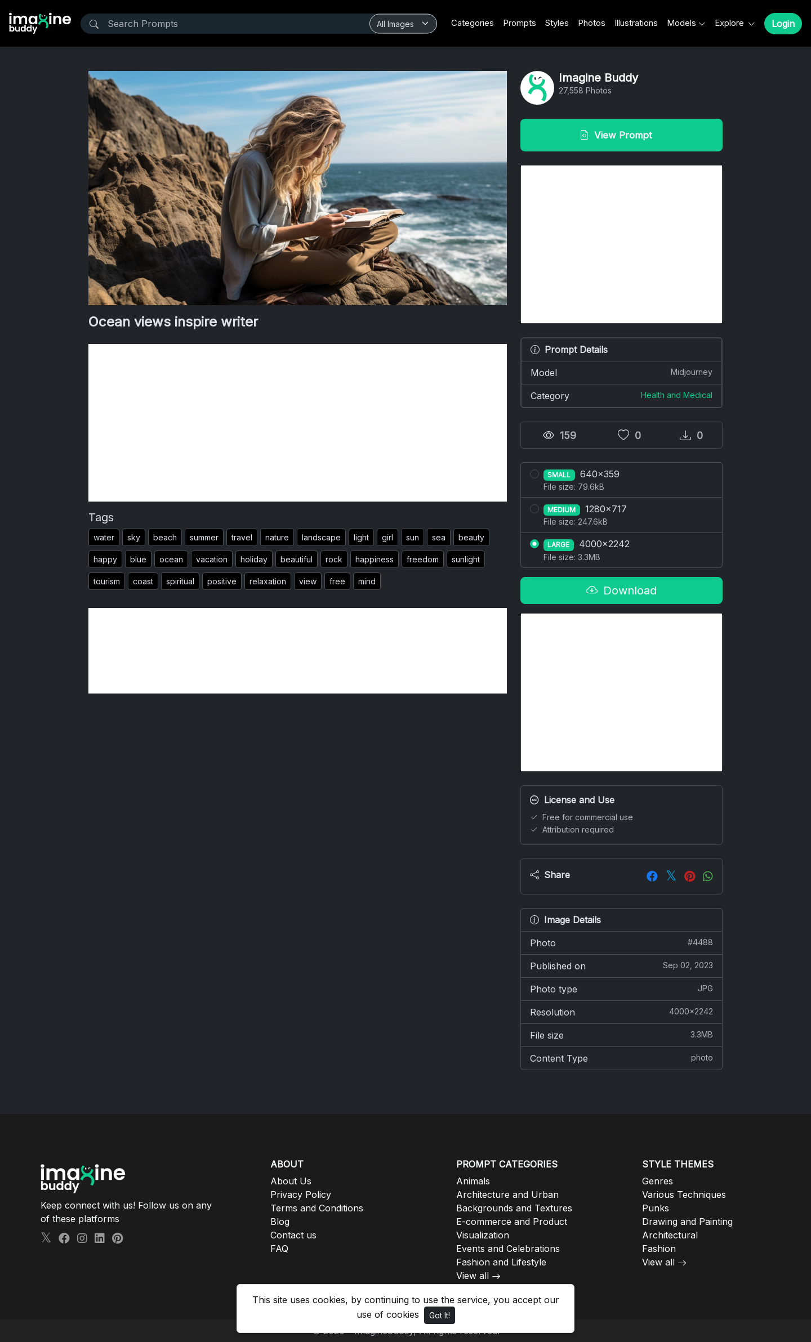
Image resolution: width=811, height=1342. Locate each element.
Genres (657, 1181)
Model (621, 372)
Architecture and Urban (507, 1194)
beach (165, 537)
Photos (591, 22)
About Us (290, 1181)
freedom (423, 559)
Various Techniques (684, 1194)
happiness (374, 559)
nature (277, 537)
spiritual (180, 581)
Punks (655, 1208)
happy (105, 559)
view (308, 581)
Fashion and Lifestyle (501, 1262)
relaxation (267, 581)
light (361, 537)
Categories (472, 22)
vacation (212, 559)
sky (133, 537)
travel (241, 537)
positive (222, 581)
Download (621, 590)
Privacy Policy (300, 1194)
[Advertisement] (297, 423)
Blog (279, 1221)
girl (387, 537)
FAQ (279, 1248)
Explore (730, 22)
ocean (171, 559)
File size (621, 1034)
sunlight (466, 559)
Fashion (659, 1248)
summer (204, 537)
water (103, 537)
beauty (471, 537)
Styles (557, 22)
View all (472, 1275)
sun (412, 537)
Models (681, 22)
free (337, 581)
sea (438, 537)
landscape (321, 537)
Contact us (293, 1235)
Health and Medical (676, 395)
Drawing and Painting (687, 1221)
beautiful (296, 559)
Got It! (439, 1315)
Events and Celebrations (508, 1248)
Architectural (670, 1235)
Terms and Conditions (316, 1208)
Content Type (621, 1058)
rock (334, 559)
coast (143, 581)
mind (367, 581)
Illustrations (636, 22)
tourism (106, 581)
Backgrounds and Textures (514, 1208)
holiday (254, 559)
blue (138, 559)
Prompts (519, 22)
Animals (473, 1181)
